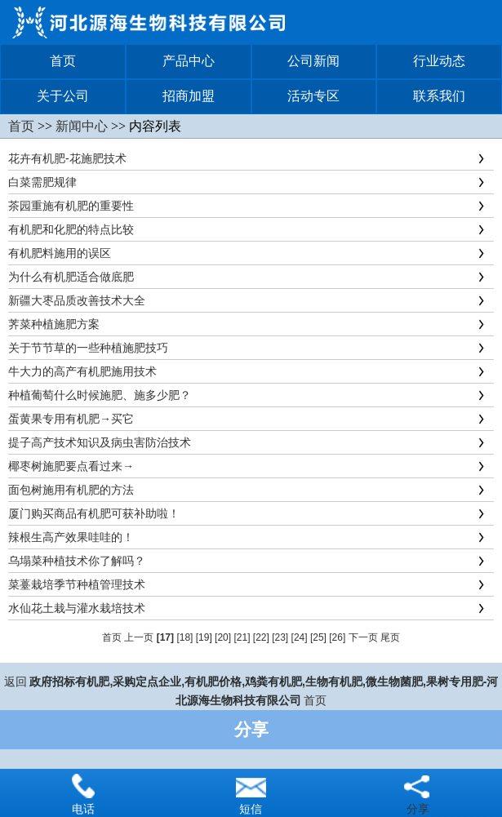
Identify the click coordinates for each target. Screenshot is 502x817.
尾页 (390, 637)
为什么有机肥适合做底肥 (71, 276)
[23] (280, 637)
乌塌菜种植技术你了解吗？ (76, 560)
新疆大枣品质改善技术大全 (76, 300)
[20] (223, 637)
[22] (261, 637)
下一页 (363, 637)
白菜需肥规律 (42, 182)
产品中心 (188, 61)
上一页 (138, 637)
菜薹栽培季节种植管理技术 (76, 584)
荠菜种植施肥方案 (54, 324)
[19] (204, 637)
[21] (241, 637)
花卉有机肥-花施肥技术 (67, 158)
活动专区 (313, 96)
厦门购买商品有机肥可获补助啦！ (94, 513)
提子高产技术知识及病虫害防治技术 (99, 442)
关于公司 (63, 96)
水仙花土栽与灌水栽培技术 (76, 608)
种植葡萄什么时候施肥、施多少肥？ (99, 395)
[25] (318, 637)
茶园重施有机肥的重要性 (71, 205)
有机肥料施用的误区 (59, 253)
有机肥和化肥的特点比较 (71, 229)
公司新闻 (313, 61)
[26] (337, 637)
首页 (63, 61)
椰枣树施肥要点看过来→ (71, 466)
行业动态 (439, 61)
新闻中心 (82, 126)
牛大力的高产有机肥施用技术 (82, 371)
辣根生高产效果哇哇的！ (71, 537)
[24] (299, 637)
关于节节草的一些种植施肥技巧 (88, 347)
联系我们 (439, 96)
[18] (184, 637)
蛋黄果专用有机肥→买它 (71, 418)
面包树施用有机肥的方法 (71, 489)
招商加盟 (188, 96)
